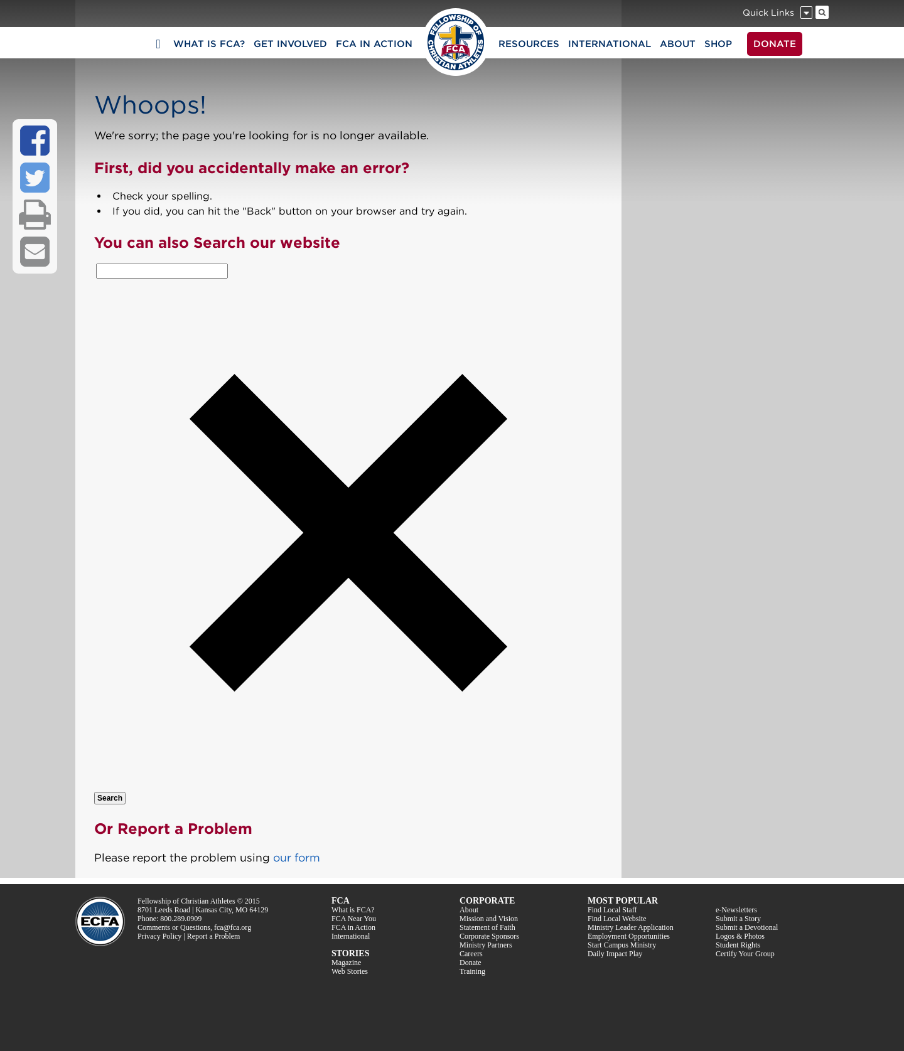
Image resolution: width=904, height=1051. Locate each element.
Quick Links (768, 13)
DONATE (774, 44)
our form (296, 857)
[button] (348, 784)
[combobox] (162, 271)
